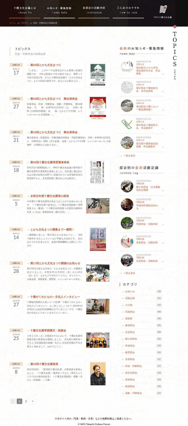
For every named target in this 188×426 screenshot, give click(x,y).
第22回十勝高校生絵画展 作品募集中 (147, 145)
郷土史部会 (143, 339)
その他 (143, 305)
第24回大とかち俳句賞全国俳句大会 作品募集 (148, 70)
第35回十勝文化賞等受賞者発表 (49, 162)
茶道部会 (143, 379)
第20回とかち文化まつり (45, 65)
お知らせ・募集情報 (59, 9)
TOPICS (24, 23)
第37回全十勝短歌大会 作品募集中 (147, 126)
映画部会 (143, 386)
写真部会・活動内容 (147, 224)
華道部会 (143, 346)
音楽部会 (143, 359)
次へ (33, 401)
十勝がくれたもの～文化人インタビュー (55, 296)
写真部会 (143, 312)
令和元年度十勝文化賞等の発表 (49, 196)
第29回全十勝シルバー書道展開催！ (147, 108)
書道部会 (143, 325)
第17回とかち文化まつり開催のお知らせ (55, 263)
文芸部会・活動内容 (147, 261)
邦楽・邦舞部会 (143, 366)
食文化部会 (143, 373)
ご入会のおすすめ (128, 9)
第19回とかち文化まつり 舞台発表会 (53, 132)
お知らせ (16, 65)
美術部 (143, 318)
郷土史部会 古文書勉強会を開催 (148, 188)
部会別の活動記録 (93, 9)
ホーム (13, 23)
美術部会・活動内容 (147, 242)
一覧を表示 (129, 155)
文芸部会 (143, 332)
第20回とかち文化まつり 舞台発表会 (53, 98)
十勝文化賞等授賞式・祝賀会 (48, 330)
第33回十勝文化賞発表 (44, 364)
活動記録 (140, 183)
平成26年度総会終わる (147, 207)
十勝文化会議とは (24, 9)
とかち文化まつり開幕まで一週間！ (52, 229)
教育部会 (143, 352)
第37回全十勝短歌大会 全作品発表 (147, 89)
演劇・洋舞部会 (143, 393)
